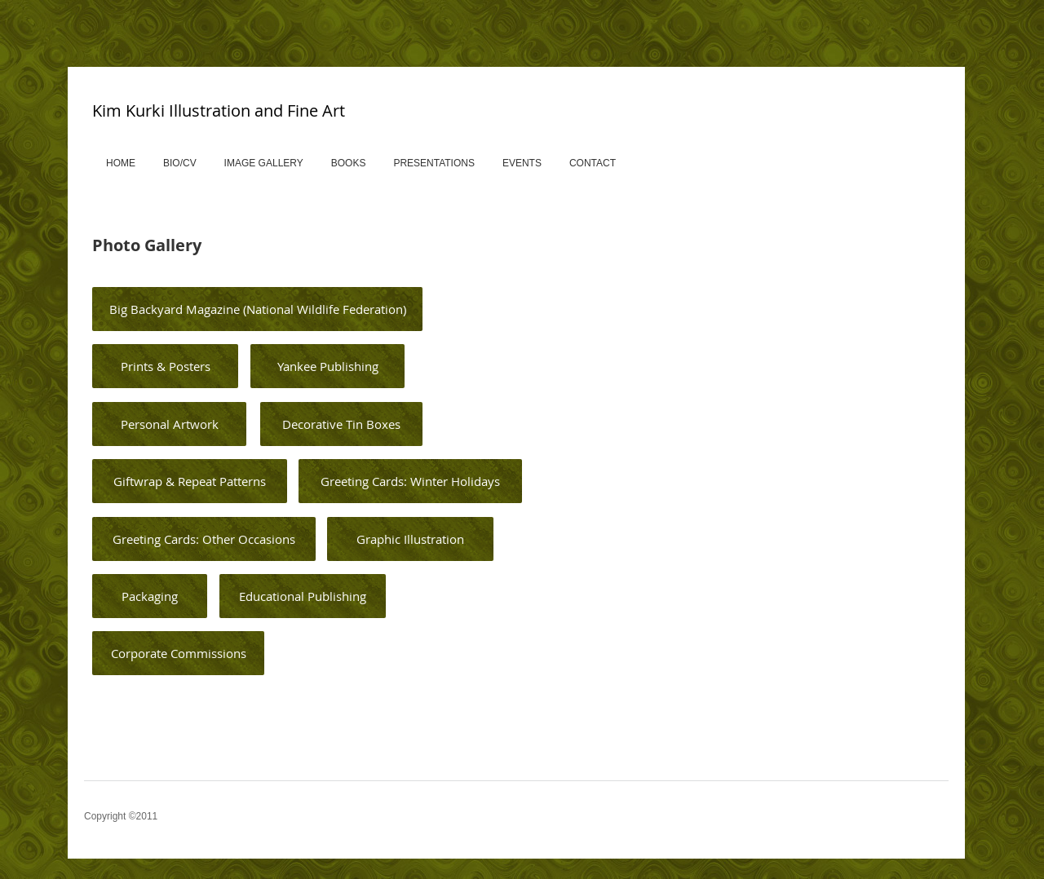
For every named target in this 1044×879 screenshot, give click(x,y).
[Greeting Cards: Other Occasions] (204, 539)
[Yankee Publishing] (327, 366)
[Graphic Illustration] (410, 539)
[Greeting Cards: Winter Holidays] (410, 481)
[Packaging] (149, 596)
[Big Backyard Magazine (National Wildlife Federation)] (257, 309)
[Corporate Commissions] (178, 653)
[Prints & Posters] (165, 366)
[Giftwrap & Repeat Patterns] (189, 481)
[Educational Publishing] (302, 596)
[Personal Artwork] (169, 424)
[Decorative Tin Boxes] (341, 424)
